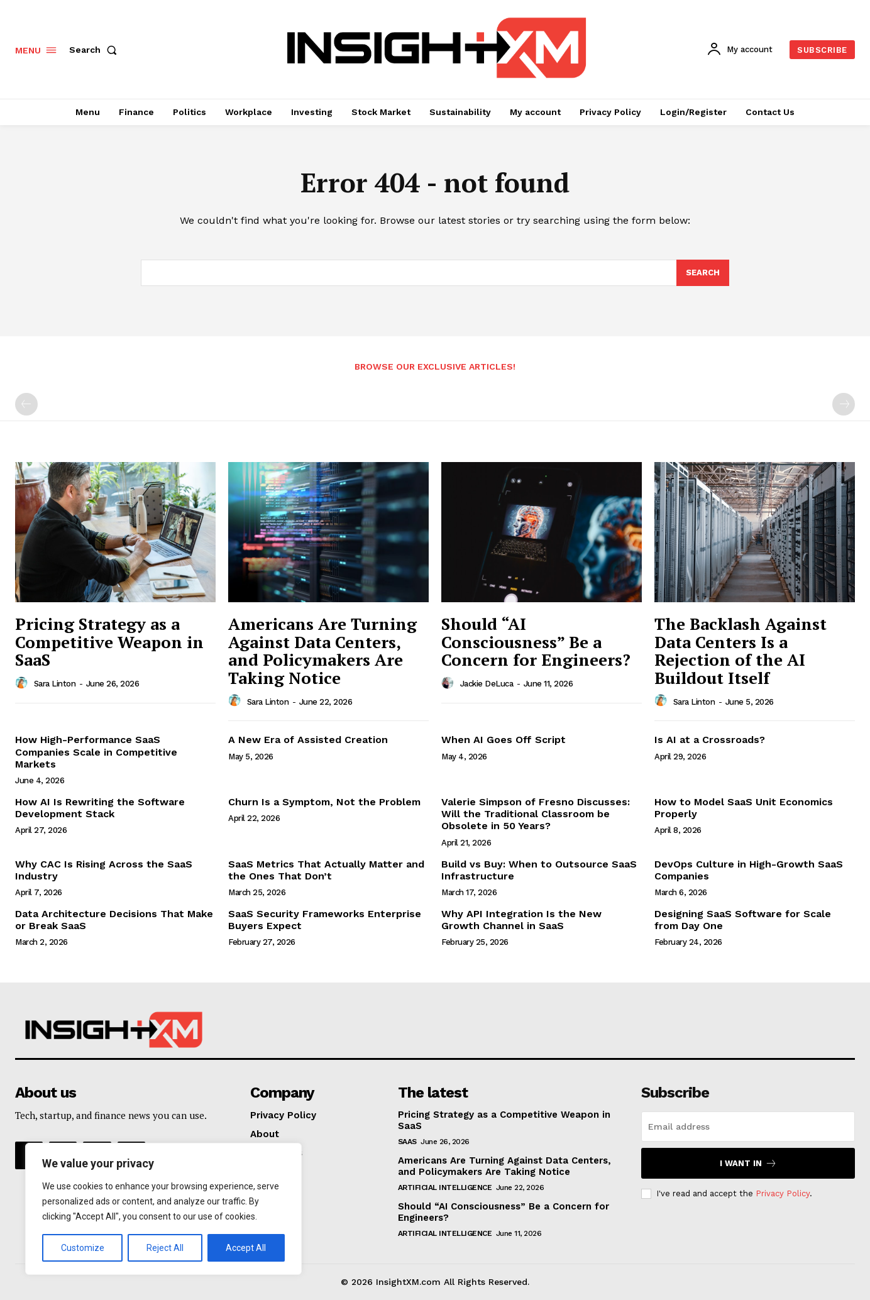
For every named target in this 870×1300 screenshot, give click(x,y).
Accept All (246, 1248)
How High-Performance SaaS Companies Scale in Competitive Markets (96, 751)
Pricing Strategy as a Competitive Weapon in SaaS (109, 641)
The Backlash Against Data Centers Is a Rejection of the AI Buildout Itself (740, 650)
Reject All (165, 1248)
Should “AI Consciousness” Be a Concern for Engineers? (535, 641)
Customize (82, 1248)
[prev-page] (26, 404)
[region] (163, 1209)
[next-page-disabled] (843, 404)
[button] (95, 49)
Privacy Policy (783, 1193)
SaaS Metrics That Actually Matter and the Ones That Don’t (326, 870)
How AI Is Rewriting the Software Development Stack (100, 808)
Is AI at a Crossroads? (709, 740)
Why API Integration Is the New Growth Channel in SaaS (521, 920)
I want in (748, 1163)
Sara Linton (55, 683)
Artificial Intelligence (445, 1187)
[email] (748, 1126)
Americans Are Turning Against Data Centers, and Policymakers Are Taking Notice (322, 650)
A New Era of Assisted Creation (308, 740)
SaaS (407, 1141)
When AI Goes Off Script (503, 740)
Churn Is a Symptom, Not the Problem (324, 802)
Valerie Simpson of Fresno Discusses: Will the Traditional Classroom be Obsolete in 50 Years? (535, 814)
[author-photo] (23, 683)
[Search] (702, 273)
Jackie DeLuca (487, 683)
